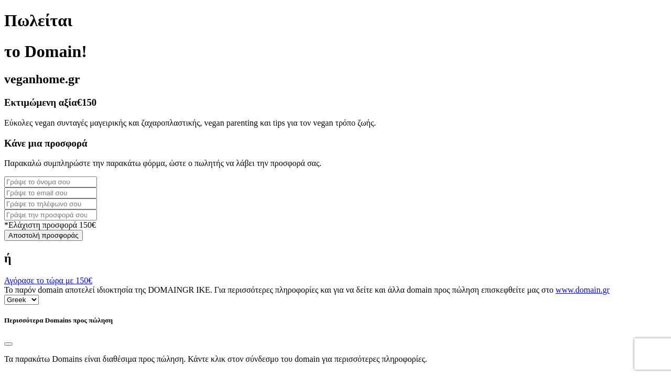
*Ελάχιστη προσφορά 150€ (50, 224)
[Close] (8, 344)
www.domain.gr (583, 289)
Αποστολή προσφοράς (43, 235)
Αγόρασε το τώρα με (48, 280)
